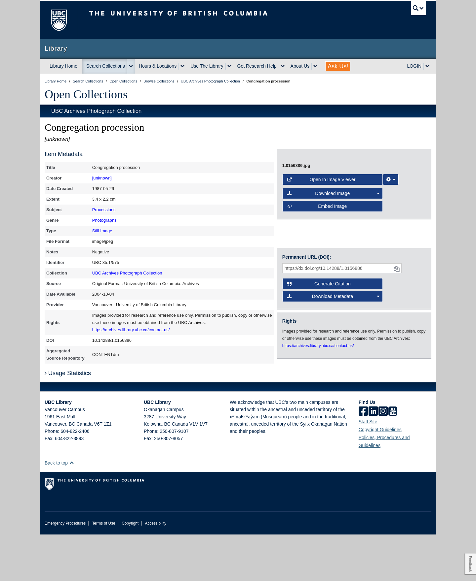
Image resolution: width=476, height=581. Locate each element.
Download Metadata (333, 349)
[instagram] (383, 458)
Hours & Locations (158, 66)
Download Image (333, 272)
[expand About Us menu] (315, 66)
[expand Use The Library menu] (229, 66)
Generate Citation (319, 336)
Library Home (63, 66)
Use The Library (206, 66)
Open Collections (86, 94)
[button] (71, 509)
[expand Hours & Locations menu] (182, 66)
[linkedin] (373, 458)
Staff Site (368, 468)
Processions (104, 209)
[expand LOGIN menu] (427, 66)
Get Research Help (257, 66)
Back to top (59, 509)
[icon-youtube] (392, 458)
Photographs (104, 220)
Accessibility (155, 569)
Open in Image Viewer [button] (321, 258)
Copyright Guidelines (380, 476)
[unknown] (102, 178)
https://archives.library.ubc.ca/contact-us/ (131, 329)
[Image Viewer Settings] (391, 258)
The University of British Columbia (59, 20)
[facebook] (363, 458)
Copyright (130, 569)
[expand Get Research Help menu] (283, 66)
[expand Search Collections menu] (131, 66)
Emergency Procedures (65, 569)
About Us (300, 66)
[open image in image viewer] (348, 197)
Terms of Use (103, 569)
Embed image (317, 285)
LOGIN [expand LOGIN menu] (414, 66)
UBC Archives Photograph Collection (96, 111)
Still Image (102, 230)
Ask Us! (338, 66)
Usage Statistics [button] (68, 419)
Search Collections (105, 66)
